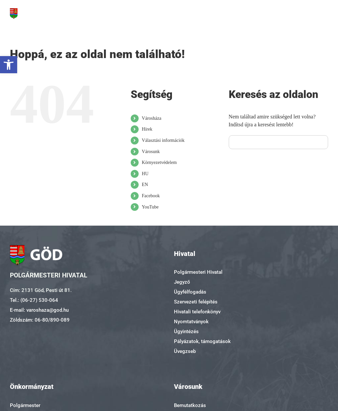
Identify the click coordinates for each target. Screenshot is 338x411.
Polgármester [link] (25, 405)
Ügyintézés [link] (186, 331)
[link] (8, 64)
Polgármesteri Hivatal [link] (198, 272)
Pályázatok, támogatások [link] (202, 341)
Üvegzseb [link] (185, 351)
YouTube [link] (150, 207)
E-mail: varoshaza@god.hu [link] (39, 310)
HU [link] (145, 173)
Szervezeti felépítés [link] (196, 302)
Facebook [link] (151, 195)
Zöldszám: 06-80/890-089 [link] (40, 320)
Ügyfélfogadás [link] (190, 292)
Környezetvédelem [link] (159, 162)
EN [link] (145, 184)
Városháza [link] (151, 118)
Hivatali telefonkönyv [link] (197, 312)
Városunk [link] (151, 151)
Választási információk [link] (163, 140)
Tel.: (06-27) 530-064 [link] (34, 300)
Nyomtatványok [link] (191, 322)
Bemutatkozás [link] (190, 405)
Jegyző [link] (182, 282)
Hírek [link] (147, 129)
